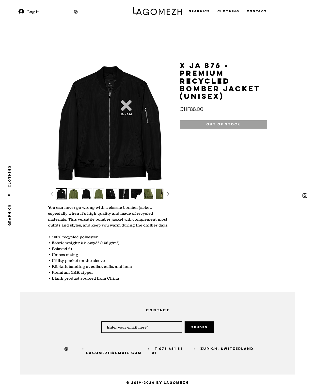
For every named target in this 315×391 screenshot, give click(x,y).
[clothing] (10, 176)
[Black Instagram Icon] (76, 12)
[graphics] (9, 215)
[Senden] (199, 327)
